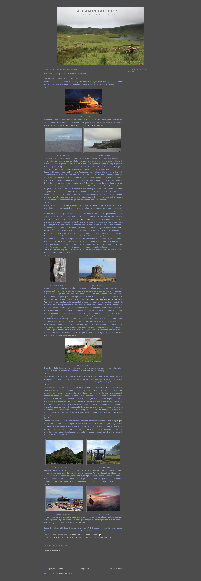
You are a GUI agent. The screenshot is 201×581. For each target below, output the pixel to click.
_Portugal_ (70, 537)
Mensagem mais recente (53, 569)
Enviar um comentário (52, 551)
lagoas (88, 476)
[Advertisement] (92, 559)
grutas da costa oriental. (80, 219)
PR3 (114, 379)
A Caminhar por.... (100, 11)
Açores (79, 537)
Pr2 (107, 387)
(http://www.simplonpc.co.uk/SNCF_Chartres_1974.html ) (85, 125)
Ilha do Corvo (104, 537)
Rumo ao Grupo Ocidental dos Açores (66, 73)
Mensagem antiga (115, 569)
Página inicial (86, 569)
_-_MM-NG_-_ (58, 537)
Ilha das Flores (90, 537)
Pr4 (94, 390)
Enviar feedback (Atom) (62, 573)
